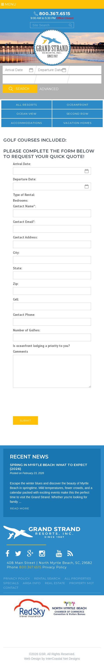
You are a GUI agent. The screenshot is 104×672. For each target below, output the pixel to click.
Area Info (32, 583)
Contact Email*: (24, 222)
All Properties (78, 578)
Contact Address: (25, 237)
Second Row (77, 113)
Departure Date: (24, 179)
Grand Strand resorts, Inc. (52, 47)
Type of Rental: (24, 195)
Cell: (16, 299)
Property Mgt (81, 583)
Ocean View (26, 113)
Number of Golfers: (26, 330)
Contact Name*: (24, 206)
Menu (8, 4)
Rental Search (47, 578)
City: (16, 253)
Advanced (49, 89)
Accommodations (26, 122)
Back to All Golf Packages (33, 432)
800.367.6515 (54, 13)
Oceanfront (77, 104)
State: (17, 268)
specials (11, 583)
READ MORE (19, 508)
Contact (10, 587)
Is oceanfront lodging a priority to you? (41, 346)
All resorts (26, 104)
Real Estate (55, 583)
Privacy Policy (54, 567)
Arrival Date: (22, 164)
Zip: (15, 284)
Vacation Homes (77, 122)
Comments (20, 351)
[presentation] (46, 398)
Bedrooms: (20, 200)
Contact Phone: (24, 315)
